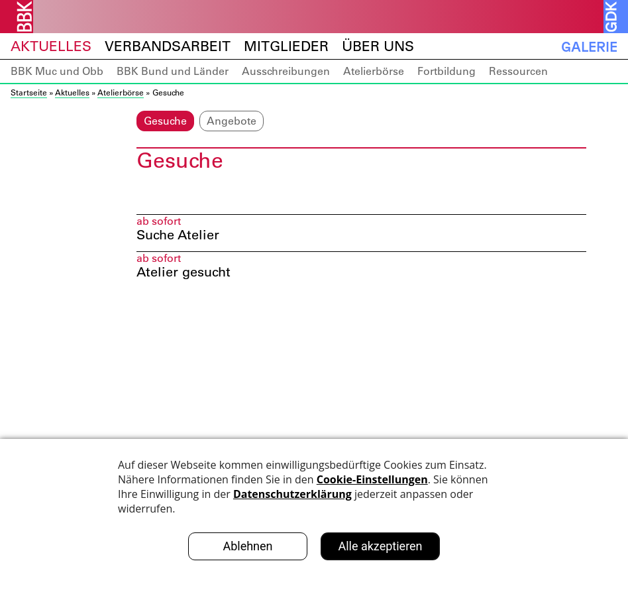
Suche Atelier (177, 236)
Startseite (29, 92)
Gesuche (165, 120)
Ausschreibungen (286, 71)
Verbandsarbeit (168, 46)
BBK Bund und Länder (173, 71)
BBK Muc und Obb (57, 71)
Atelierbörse (373, 71)
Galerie (589, 46)
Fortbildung (446, 71)
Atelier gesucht (183, 273)
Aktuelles (51, 46)
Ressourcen (518, 71)
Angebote (231, 120)
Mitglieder (286, 46)
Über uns (378, 46)
